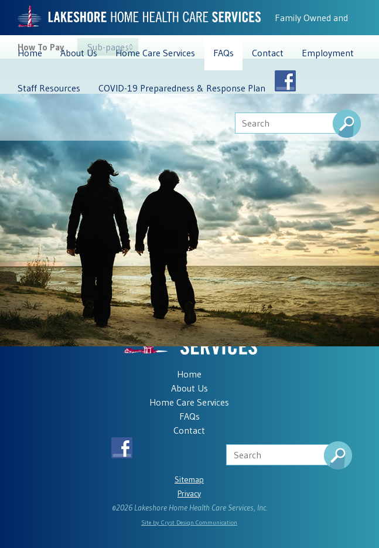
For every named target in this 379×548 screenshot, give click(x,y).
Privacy (189, 493)
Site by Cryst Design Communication (189, 522)
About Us (78, 53)
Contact (268, 53)
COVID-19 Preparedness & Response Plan (181, 88)
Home (30, 53)
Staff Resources (49, 88)
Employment (328, 53)
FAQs (223, 53)
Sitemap (189, 479)
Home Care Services (155, 53)
